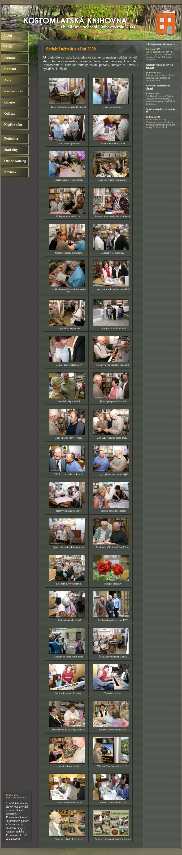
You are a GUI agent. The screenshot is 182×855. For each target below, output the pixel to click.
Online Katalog (15, 161)
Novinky (10, 172)
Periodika (11, 138)
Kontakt (10, 69)
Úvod (8, 35)
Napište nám (13, 124)
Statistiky (11, 150)
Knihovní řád (13, 91)
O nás (8, 47)
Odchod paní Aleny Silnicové (160, 44)
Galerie (9, 102)
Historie (10, 58)
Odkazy (9, 113)
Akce (7, 80)
